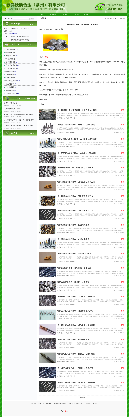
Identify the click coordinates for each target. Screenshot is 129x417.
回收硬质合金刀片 (11, 68)
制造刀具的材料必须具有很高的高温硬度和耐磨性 (19, 114)
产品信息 (53, 14)
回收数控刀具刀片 (11, 93)
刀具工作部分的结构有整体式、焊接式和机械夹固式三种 (19, 125)
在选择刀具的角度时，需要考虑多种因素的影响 (19, 120)
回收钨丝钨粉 (9, 74)
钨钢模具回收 (9, 90)
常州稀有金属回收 (11, 81)
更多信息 (82, 397)
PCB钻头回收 (9, 87)
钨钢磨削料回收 (10, 52)
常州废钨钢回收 (10, 59)
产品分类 (64, 14)
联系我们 (87, 14)
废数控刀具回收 (10, 56)
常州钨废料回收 (10, 62)
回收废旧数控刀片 (11, 65)
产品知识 (76, 14)
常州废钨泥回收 (10, 49)
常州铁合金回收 (10, 77)
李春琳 (95, 403)
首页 (41, 14)
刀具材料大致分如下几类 (12, 109)
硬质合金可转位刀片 (10, 103)
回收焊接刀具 (9, 84)
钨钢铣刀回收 (9, 71)
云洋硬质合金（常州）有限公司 (66, 118)
